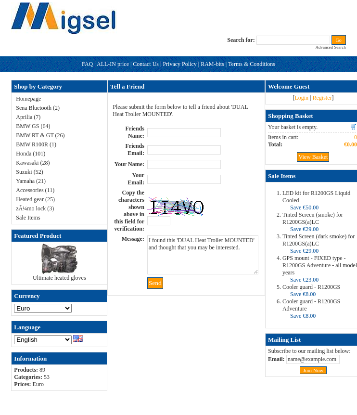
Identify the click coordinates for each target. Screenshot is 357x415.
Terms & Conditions (251, 64)
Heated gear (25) (35, 199)
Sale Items (28, 217)
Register (322, 97)
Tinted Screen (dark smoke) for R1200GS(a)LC (318, 240)
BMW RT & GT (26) (40, 135)
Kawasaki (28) (33, 162)
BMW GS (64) (33, 126)
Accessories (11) (35, 190)
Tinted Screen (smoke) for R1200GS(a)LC (312, 218)
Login (301, 97)
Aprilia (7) (28, 117)
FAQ (87, 64)
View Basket (313, 157)
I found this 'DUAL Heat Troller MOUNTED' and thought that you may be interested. (202, 254)
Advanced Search (330, 47)
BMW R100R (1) (36, 144)
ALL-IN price (113, 64)
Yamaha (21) (31, 181)
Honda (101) (30, 153)
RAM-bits (212, 64)
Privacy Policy (179, 64)
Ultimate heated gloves (59, 277)
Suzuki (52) (29, 172)
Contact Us (146, 64)
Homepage (28, 98)
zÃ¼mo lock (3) (35, 208)
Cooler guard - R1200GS (311, 287)
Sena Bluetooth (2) (38, 107)
